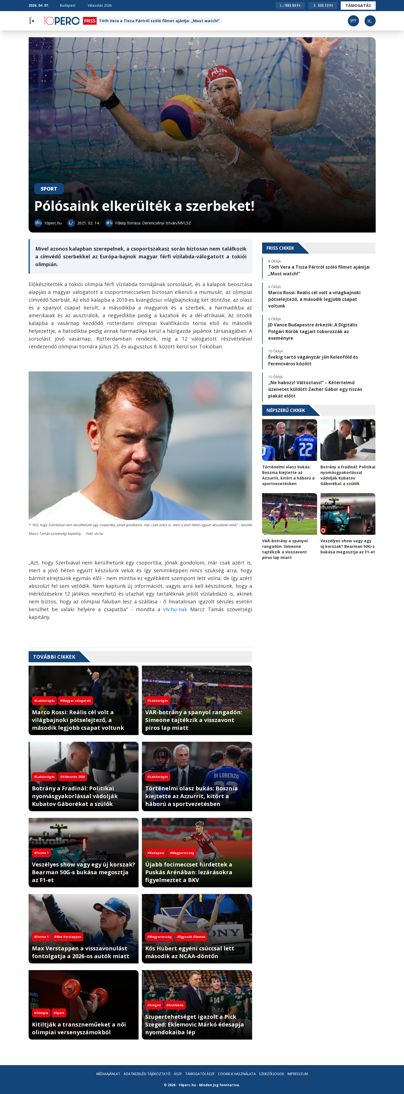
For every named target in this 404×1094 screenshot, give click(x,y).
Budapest (66, 5)
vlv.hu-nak (175, 609)
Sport (49, 188)
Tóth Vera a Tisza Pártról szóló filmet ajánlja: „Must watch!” (159, 20)
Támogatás (358, 5)
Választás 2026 (98, 5)
